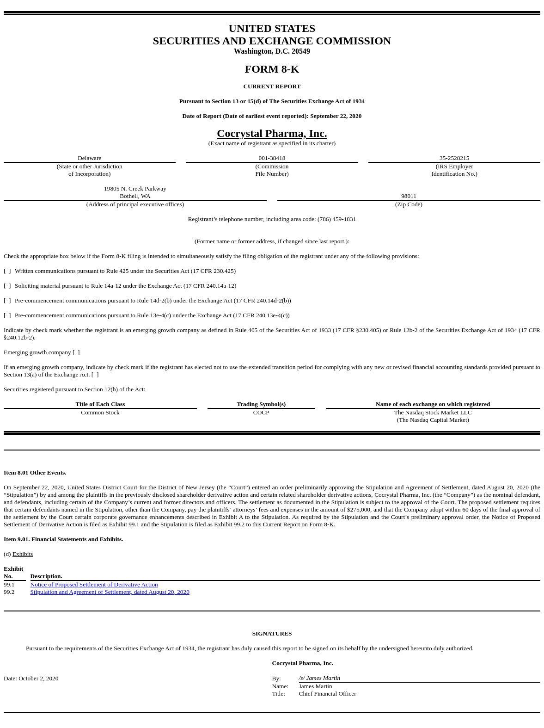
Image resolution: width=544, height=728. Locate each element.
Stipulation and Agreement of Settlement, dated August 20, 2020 (110, 591)
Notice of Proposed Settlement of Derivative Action (94, 584)
